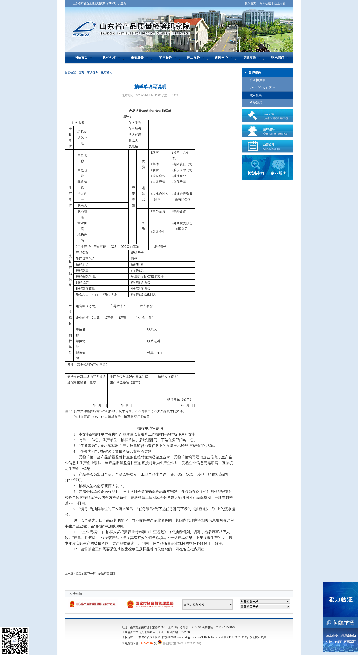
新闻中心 (221, 57)
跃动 (252, 637)
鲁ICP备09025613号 (236, 637)
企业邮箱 (279, 3)
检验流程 (256, 102)
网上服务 (193, 57)
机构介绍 (109, 57)
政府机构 (256, 95)
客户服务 (165, 57)
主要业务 (137, 57)
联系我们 (277, 57)
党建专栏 (249, 57)
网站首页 (81, 57)
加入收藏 (265, 3)
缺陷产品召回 (106, 573)
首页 (81, 72)
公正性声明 (258, 80)
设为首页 (250, 3)
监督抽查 (81, 573)
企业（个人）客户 (262, 87)
